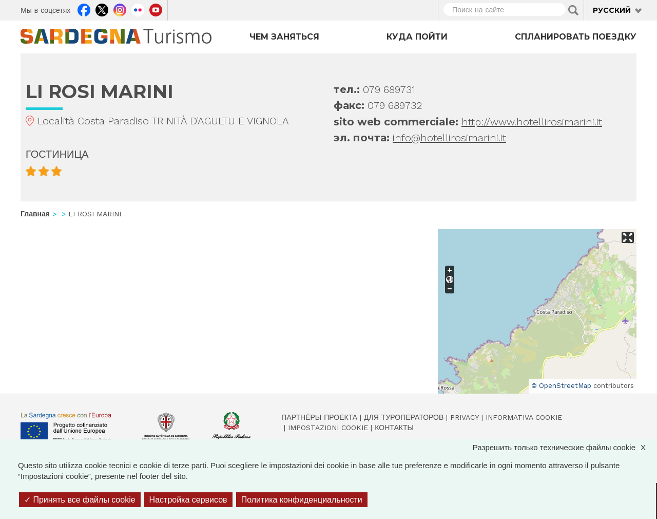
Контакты (394, 427)
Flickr (137, 9)
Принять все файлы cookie (80, 499)
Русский (612, 10)
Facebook (84, 9)
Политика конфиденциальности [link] (301, 499)
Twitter (101, 9)
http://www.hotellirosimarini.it (531, 122)
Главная (35, 214)
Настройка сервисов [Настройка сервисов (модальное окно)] (188, 499)
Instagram (119, 9)
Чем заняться (284, 37)
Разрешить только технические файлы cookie (564, 447)
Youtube (155, 9)
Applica (573, 10)
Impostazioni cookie (328, 427)
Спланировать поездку (575, 37)
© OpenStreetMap (561, 386)
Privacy (464, 417)
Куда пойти (417, 37)
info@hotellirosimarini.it (449, 138)
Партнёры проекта (319, 417)
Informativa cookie (524, 417)
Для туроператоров (403, 417)
